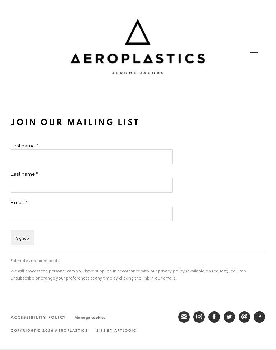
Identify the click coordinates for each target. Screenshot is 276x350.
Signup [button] (22, 238)
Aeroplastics (137, 46)
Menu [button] (253, 55)
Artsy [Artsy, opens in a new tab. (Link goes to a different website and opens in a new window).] (259, 317)
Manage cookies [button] (89, 317)
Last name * (24, 173)
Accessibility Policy (38, 317)
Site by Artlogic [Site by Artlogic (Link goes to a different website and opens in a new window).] (116, 330)
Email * (19, 202)
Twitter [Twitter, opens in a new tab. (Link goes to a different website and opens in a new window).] (229, 317)
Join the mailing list (184, 317)
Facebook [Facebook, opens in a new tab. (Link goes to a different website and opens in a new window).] (214, 317)
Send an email (244, 317)
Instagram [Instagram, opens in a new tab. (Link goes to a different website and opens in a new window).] (199, 317)
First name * (24, 145)
